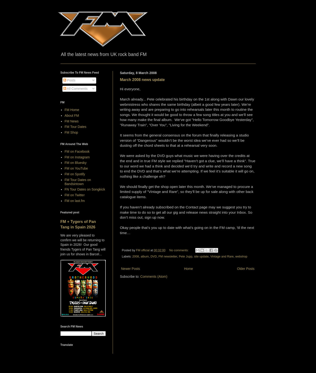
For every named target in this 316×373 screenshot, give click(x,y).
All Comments (75, 89)
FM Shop (71, 132)
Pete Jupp (185, 256)
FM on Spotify (75, 174)
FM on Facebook (77, 151)
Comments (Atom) (153, 276)
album (145, 256)
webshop (241, 256)
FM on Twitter (75, 195)
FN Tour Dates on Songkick (85, 189)
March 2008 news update (142, 80)
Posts (69, 80)
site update (201, 256)
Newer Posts (130, 269)
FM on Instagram (77, 157)
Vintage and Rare (222, 256)
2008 (135, 256)
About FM (72, 115)
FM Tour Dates (75, 127)
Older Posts (245, 269)
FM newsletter (168, 256)
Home (188, 269)
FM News (72, 121)
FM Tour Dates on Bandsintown (78, 182)
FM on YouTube (76, 168)
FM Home (72, 110)
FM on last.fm (75, 201)
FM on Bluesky (76, 163)
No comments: (179, 250)
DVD (153, 256)
